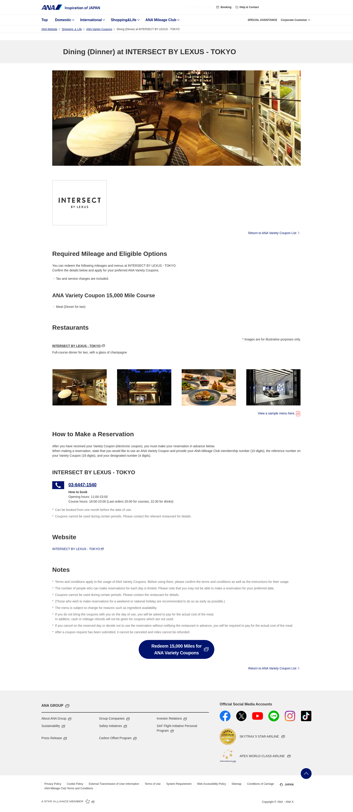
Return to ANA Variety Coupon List (274, 233)
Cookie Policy (75, 784)
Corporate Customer (294, 20)
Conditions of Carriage (260, 784)
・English (199, 7)
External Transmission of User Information (114, 784)
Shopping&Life (123, 20)
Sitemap (236, 784)
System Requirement (179, 784)
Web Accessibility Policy (211, 784)
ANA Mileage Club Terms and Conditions (68, 788)
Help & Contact (247, 7)
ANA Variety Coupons (99, 29)
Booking (223, 7)
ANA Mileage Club (160, 20)
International (91, 20)
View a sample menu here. (279, 413)
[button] (304, 7)
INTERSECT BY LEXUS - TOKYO (76, 346)
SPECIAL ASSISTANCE (262, 20)
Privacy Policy (52, 784)
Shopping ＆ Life (72, 29)
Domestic (63, 20)
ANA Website (49, 29)
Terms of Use (153, 784)
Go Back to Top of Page (306, 773)
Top (44, 20)
